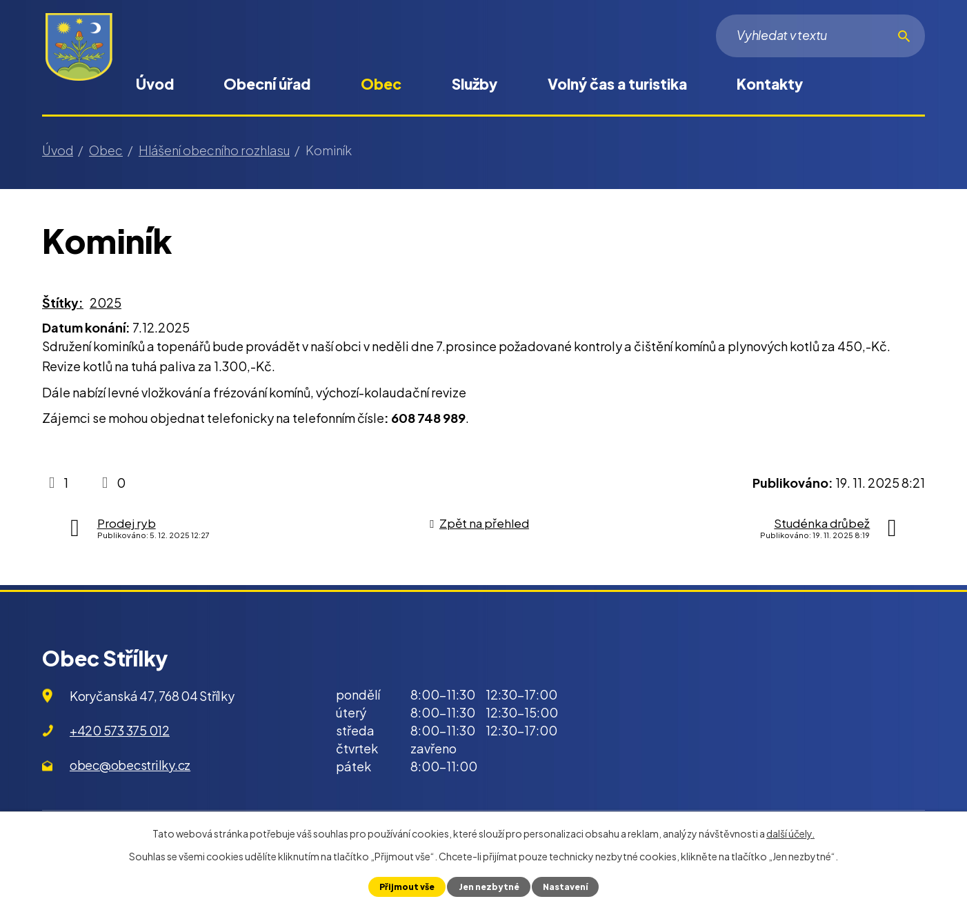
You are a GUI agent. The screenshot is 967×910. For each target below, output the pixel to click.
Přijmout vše (405, 886)
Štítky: (62, 302)
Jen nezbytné (488, 886)
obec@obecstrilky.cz (130, 765)
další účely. (790, 833)
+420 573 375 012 (120, 730)
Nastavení (566, 886)
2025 (105, 302)
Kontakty (770, 84)
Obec (381, 84)
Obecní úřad (266, 84)
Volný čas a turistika (617, 84)
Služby (474, 84)
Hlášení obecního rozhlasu (214, 150)
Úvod (155, 84)
